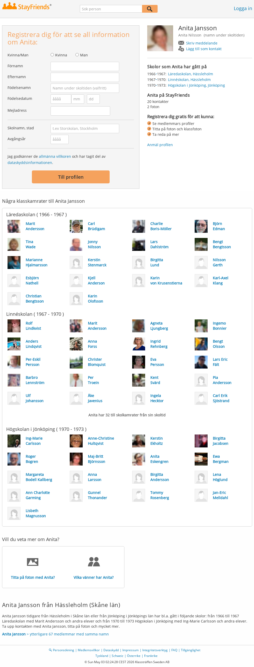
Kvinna (61, 55)
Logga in (243, 8)
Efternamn (17, 76)
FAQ (174, 650)
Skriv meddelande (201, 43)
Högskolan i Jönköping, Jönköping (196, 85)
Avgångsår (17, 138)
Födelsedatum (20, 98)
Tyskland (101, 656)
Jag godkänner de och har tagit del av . (56, 159)
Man (84, 55)
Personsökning (63, 650)
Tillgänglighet (190, 650)
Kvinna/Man (18, 55)
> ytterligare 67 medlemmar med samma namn (55, 634)
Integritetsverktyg (155, 650)
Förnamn (15, 65)
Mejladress (17, 110)
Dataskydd (111, 650)
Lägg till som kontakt (204, 48)
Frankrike (151, 656)
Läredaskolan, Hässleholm (190, 73)
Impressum (130, 650)
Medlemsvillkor (89, 650)
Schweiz (117, 656)
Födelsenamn (19, 87)
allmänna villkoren (55, 156)
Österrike (133, 656)
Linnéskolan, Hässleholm (189, 79)
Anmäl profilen (160, 144)
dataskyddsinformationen (30, 162)
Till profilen (70, 177)
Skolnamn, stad (21, 127)
